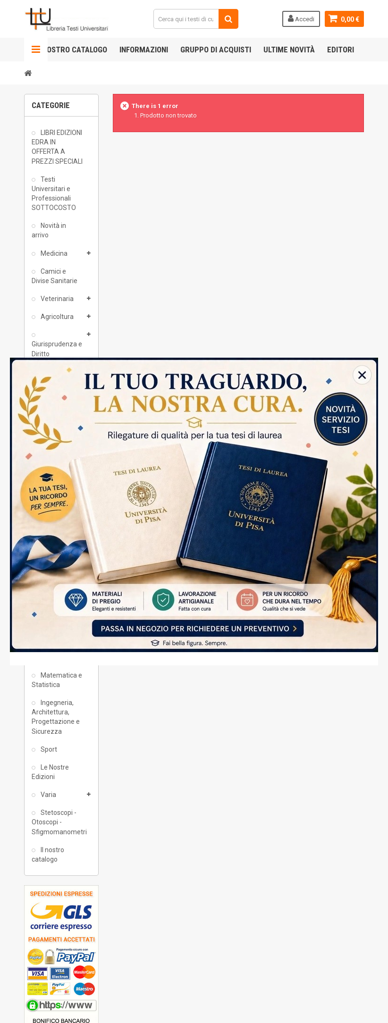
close (372, 658)
